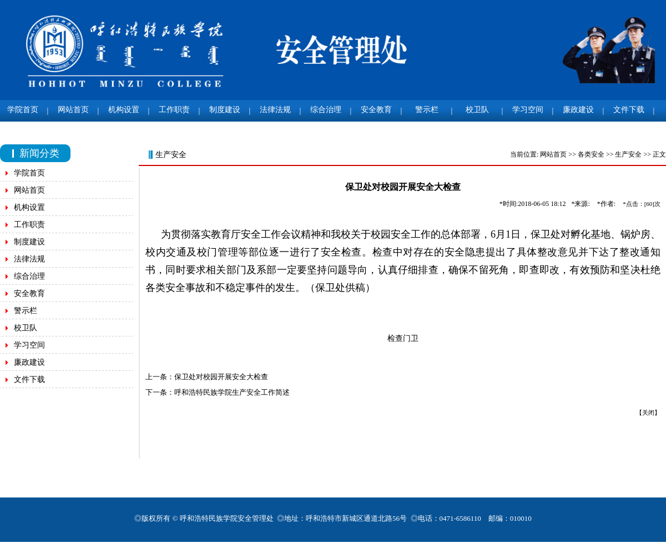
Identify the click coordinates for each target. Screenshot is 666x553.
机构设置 (123, 109)
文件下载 (628, 109)
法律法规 (275, 109)
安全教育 (376, 109)
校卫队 (477, 109)
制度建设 (224, 109)
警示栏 (426, 109)
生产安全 (631, 154)
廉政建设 (578, 109)
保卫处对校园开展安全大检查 (224, 377)
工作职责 (174, 109)
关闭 (651, 412)
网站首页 (73, 109)
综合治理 (325, 109)
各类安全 (594, 154)
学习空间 (527, 109)
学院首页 (22, 109)
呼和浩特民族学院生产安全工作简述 (234, 392)
